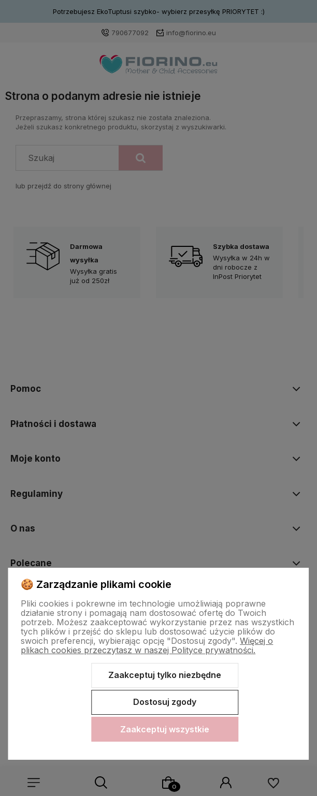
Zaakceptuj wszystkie (164, 729)
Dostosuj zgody (164, 702)
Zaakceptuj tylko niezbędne (164, 675)
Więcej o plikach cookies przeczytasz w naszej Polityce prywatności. (147, 645)
